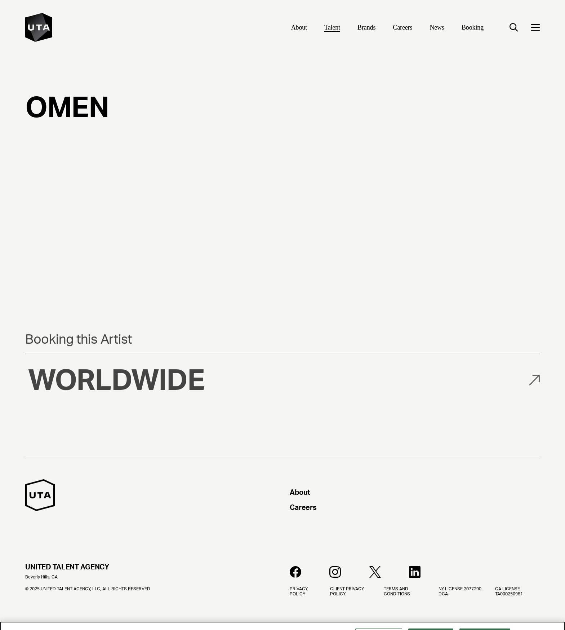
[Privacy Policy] (304, 608)
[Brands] (366, 28)
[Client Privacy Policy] (351, 608)
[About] (299, 28)
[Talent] (332, 28)
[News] (437, 28)
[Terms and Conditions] (405, 608)
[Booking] (473, 28)
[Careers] (402, 28)
